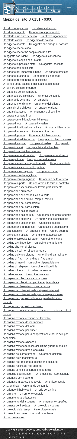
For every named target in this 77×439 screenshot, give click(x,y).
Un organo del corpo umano (19, 353)
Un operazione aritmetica (17, 191)
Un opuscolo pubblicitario (53, 226)
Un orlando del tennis (35, 385)
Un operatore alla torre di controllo (49, 183)
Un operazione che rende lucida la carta (26, 195)
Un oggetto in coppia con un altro (22, 59)
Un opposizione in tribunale (19, 226)
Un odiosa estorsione (44, 28)
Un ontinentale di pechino (45, 111)
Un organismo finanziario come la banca (26, 286)
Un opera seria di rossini (41, 159)
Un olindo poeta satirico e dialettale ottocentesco (31, 83)
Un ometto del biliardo (47, 103)
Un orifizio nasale (55, 381)
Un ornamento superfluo (53, 401)
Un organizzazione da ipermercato (23, 322)
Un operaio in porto (14, 183)
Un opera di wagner (14, 143)
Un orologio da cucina (46, 405)
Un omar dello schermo (16, 99)
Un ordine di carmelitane (52, 254)
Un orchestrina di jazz (15, 234)
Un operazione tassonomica (19, 222)
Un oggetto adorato (14, 44)
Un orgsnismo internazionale (52, 373)
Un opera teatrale (60, 163)
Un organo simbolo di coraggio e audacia (27, 369)
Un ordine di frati (12, 258)
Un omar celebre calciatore (18, 95)
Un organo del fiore (50, 353)
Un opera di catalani (36, 123)
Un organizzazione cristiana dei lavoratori (27, 318)
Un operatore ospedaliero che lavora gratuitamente (32, 187)
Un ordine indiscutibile (44, 266)
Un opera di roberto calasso (54, 139)
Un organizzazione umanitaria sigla (23, 349)
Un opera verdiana (47, 171)
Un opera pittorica (13, 159)
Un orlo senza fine (45, 389)
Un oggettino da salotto (39, 40)
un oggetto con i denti (15, 55)
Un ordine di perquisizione (43, 262)
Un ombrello (41, 99)
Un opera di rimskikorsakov (19, 139)
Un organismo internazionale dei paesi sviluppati (31, 290)
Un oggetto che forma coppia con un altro (27, 52)
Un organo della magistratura (20, 357)
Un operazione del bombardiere (21, 202)
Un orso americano (14, 417)
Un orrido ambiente (41, 413)
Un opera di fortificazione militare (22, 127)
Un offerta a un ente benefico (20, 36)
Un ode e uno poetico (15, 28)
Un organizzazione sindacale (20, 341)
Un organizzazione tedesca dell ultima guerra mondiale (35, 345)
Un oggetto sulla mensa (46, 75)
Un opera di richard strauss (45, 135)
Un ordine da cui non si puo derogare (24, 250)
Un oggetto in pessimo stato (19, 63)
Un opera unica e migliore (18, 171)
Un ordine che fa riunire (48, 242)
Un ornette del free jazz (16, 405)
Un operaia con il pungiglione (20, 175)
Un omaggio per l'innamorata (20, 91)
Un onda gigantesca (14, 111)
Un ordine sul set (13, 274)
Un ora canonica (12, 230)
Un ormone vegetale (31, 393)
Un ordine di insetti (14, 262)
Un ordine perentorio (39, 270)
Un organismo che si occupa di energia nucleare (31, 282)
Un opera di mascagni (15, 131)
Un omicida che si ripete (17, 107)
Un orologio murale (45, 409)
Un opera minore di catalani (19, 155)
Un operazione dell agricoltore (20, 210)
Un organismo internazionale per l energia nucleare (33, 294)
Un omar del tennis (49, 95)
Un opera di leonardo (57, 127)
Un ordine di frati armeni (40, 258)
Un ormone (9, 393)
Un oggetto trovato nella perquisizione (25, 79)
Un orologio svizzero (15, 413)
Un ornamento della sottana (19, 401)
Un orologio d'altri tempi (16, 409)
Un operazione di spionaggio (51, 218)
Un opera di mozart (43, 131)
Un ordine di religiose (15, 266)
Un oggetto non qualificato (18, 67)
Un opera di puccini (14, 135)
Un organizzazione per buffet (20, 330)
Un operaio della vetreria (53, 179)
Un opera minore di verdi (53, 155)
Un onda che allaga (46, 107)
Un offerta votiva (12, 40)
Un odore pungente (14, 32)
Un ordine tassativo (37, 274)
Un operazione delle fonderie (54, 214)
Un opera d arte (12, 123)
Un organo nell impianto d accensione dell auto (30, 361)
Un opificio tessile (49, 222)
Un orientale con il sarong (18, 377)
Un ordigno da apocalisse (47, 234)
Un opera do (62, 143)
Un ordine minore (13, 270)
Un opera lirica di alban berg (43, 147)
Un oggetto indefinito (51, 63)
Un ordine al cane (51, 238)
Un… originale (11, 385)
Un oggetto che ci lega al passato (48, 44)
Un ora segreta (59, 230)
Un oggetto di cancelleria (46, 55)
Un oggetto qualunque (16, 75)
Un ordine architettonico (17, 242)
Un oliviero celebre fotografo (19, 87)
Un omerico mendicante (17, 103)
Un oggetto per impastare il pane (22, 71)
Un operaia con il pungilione (19, 179)
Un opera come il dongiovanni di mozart (26, 119)
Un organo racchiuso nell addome (22, 365)
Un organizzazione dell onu (19, 326)
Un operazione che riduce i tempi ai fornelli (28, 198)
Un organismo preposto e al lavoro (23, 306)
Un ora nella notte (36, 230)
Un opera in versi (13, 147)
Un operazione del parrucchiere (21, 206)
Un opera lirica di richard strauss (22, 151)
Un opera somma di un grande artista (24, 163)
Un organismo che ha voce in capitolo (25, 278)
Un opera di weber (40, 143)
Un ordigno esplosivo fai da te (20, 238)
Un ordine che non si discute (19, 246)
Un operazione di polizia (17, 218)
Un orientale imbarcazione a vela (22, 381)
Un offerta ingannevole (53, 36)
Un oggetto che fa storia (17, 48)
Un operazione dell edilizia (18, 214)
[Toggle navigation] (69, 7)
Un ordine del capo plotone (18, 254)
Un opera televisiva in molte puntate (24, 167)
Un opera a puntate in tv (17, 115)
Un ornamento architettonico (19, 397)
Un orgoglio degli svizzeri (17, 373)
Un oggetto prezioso (56, 71)
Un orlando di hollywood (17, 389)
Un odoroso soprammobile (44, 32)
